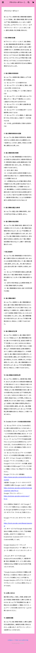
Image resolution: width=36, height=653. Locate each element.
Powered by (18, 643)
